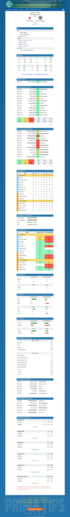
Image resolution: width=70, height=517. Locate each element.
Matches (9, 9)
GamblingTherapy (35, 505)
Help (25, 513)
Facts (21, 9)
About (39, 513)
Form (27, 9)
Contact (43, 513)
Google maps (26, 46)
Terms (34, 513)
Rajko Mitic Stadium (27, 40)
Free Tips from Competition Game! (35, 74)
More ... (51, 124)
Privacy (29, 513)
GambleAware (27, 505)
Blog (40, 9)
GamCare (43, 505)
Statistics (33, 9)
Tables (15, 9)
